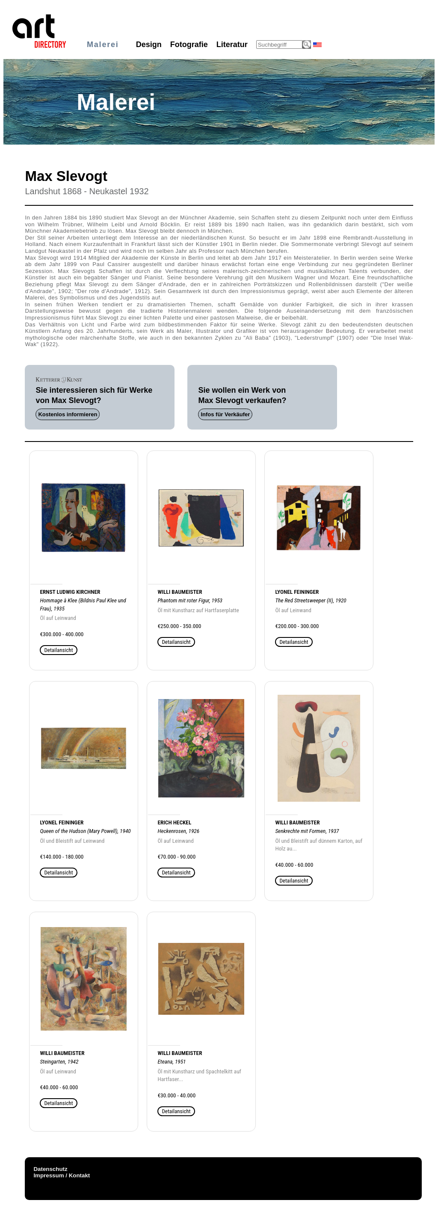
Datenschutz (50, 1169)
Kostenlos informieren (67, 414)
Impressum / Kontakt (61, 1175)
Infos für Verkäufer (225, 414)
